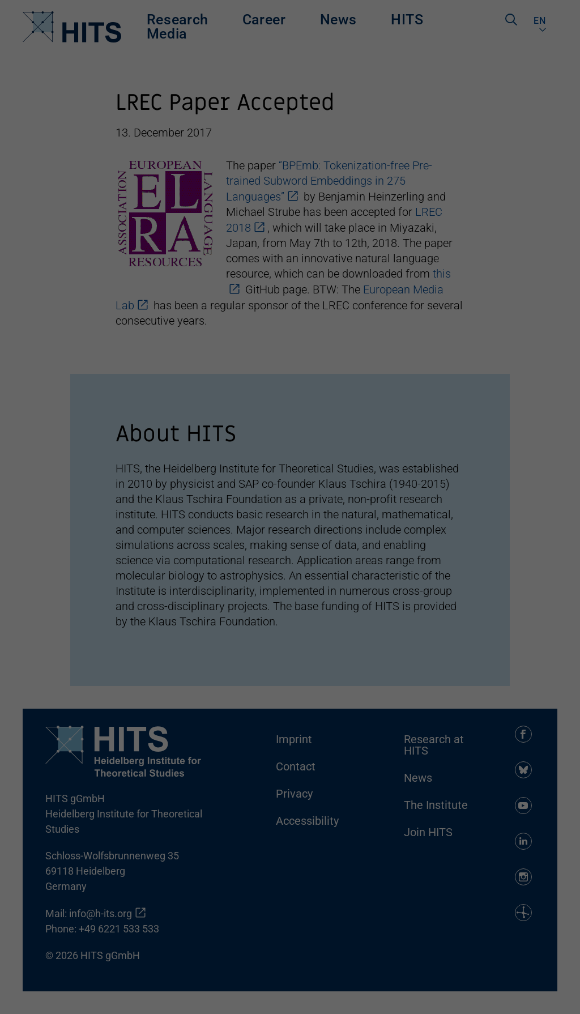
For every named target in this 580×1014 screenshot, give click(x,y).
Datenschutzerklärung (531, 995)
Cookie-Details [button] (474, 995)
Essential (32, 958)
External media (385, 958)
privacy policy (392, 928)
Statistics (203, 958)
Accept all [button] (507, 796)
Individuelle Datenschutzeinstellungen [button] (520, 957)
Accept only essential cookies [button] (508, 892)
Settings (285, 943)
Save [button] (507, 836)
